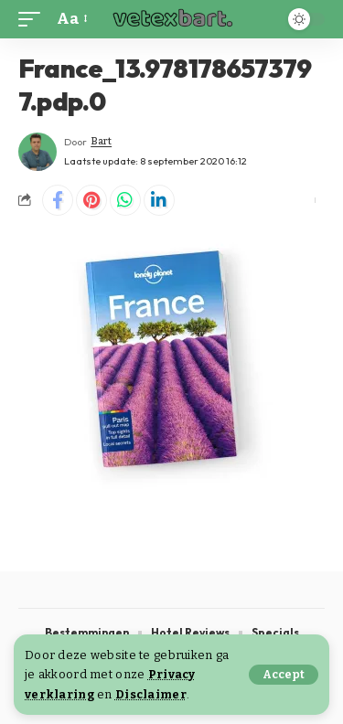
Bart (101, 141)
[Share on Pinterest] (91, 200)
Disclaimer (151, 694)
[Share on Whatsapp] (125, 200)
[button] (283, 675)
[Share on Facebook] (57, 200)
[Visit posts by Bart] (37, 152)
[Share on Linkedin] (159, 200)
